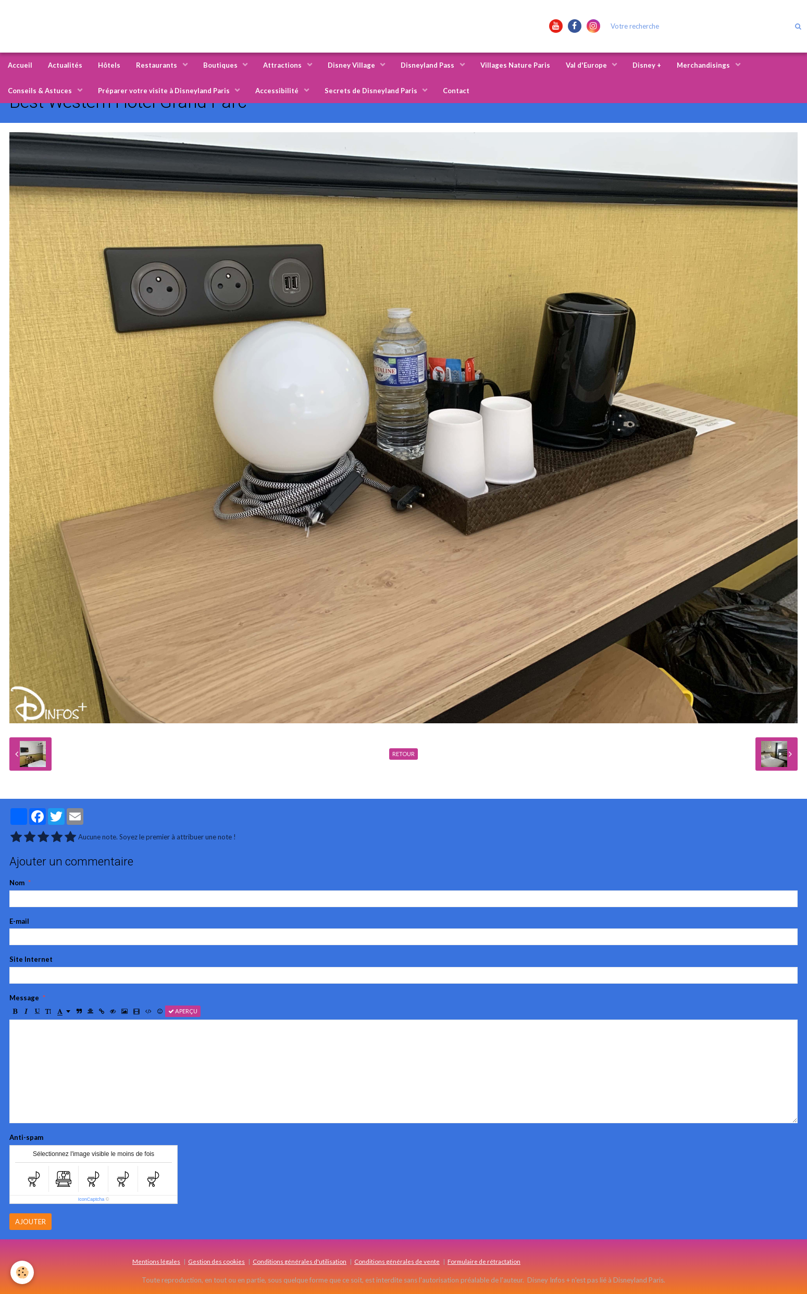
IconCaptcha (91, 1199)
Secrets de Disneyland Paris (372, 90)
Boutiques (221, 65)
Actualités (65, 65)
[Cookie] (22, 1272)
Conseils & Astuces (40, 90)
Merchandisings (704, 65)
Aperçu (182, 1011)
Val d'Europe (587, 65)
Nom (16, 882)
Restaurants (157, 65)
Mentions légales (156, 1261)
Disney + (646, 65)
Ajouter (30, 1221)
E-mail (19, 921)
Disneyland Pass (428, 65)
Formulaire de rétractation (484, 1261)
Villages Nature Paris (515, 65)
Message (24, 998)
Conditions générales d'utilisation (299, 1261)
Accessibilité (277, 90)
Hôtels (109, 65)
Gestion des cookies (216, 1261)
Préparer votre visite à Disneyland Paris (164, 90)
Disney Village (352, 65)
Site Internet (31, 959)
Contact (456, 90)
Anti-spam (26, 1137)
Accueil (20, 65)
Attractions (283, 65)
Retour (403, 753)
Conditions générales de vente (397, 1261)
